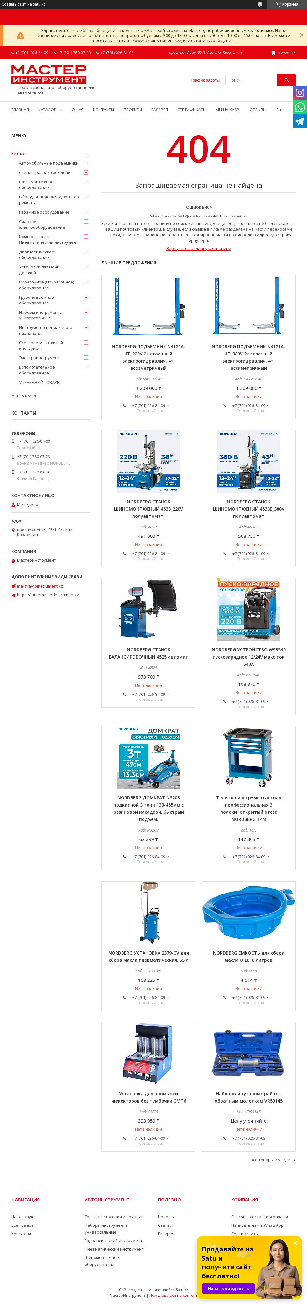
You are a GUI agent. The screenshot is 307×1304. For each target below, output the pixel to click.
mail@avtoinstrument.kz (40, 585)
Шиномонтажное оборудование (36, 184)
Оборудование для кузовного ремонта (49, 199)
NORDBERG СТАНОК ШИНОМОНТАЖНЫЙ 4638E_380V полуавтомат (248, 509)
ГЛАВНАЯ (20, 109)
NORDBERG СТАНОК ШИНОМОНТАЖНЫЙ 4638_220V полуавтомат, (148, 509)
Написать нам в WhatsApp (257, 1225)
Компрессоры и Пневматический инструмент (48, 239)
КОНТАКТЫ (103, 109)
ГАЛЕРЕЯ (159, 109)
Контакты (21, 1233)
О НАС (78, 109)
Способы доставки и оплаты (259, 1217)
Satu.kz (182, 1289)
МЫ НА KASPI (228, 109)
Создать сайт (14, 4)
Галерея (166, 1233)
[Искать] (286, 80)
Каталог (19, 153)
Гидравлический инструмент (114, 1240)
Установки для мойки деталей (40, 269)
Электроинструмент (39, 357)
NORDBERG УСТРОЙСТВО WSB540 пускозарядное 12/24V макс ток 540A (249, 657)
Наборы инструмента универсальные (40, 315)
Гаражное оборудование (44, 212)
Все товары (22, 1225)
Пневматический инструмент (114, 1249)
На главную (22, 1217)
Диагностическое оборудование (36, 254)
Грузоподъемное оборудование (36, 300)
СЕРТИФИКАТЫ (191, 109)
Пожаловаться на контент (173, 1295)
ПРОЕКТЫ (132, 109)
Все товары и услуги (271, 1160)
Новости (166, 1217)
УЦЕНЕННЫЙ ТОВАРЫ (39, 382)
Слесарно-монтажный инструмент (41, 345)
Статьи (165, 1225)
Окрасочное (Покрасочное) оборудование (46, 284)
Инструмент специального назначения (45, 330)
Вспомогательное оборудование (37, 369)
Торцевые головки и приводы (114, 1217)
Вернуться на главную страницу (198, 248)
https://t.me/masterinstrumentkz (48, 594)
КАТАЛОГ (47, 109)
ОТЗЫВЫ (258, 109)
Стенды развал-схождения (46, 172)
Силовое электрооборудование (42, 224)
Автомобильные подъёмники (49, 163)
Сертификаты (245, 1233)
